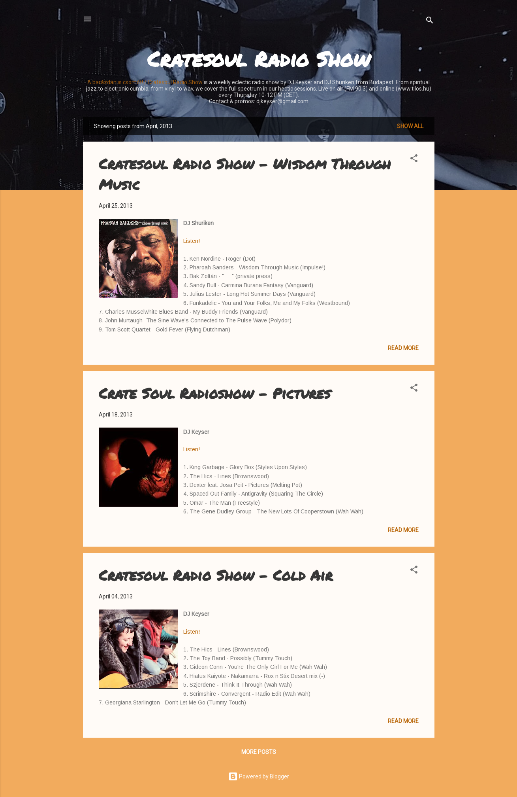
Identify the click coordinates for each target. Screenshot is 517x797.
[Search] (429, 21)
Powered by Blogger (258, 776)
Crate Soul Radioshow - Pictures (215, 393)
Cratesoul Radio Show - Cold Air (216, 575)
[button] (414, 159)
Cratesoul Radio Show (258, 59)
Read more (403, 348)
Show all (410, 126)
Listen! (191, 241)
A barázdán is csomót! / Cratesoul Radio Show (145, 82)
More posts (258, 752)
